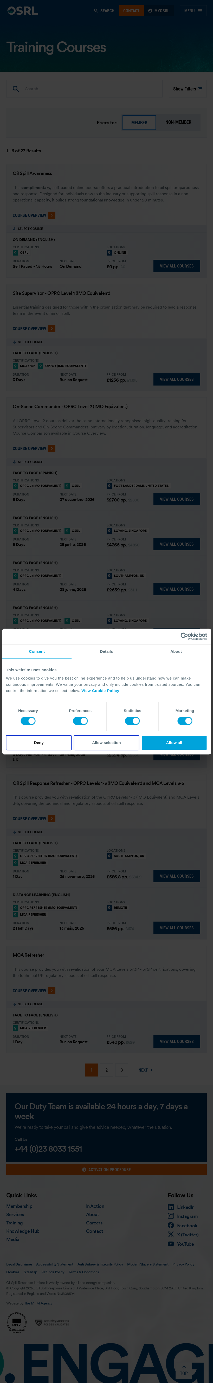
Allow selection (106, 742)
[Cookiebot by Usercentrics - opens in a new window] (184, 636)
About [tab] (176, 651)
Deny (39, 742)
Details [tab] (106, 651)
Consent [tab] (37, 651)
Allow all (174, 742)
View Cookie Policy (100, 690)
